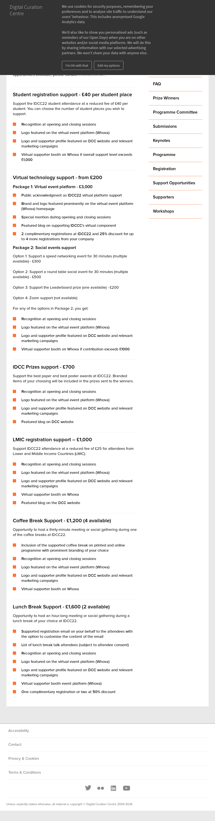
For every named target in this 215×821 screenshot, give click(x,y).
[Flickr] (100, 788)
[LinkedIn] (113, 788)
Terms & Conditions (24, 772)
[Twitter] (88, 788)
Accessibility (18, 731)
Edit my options (109, 65)
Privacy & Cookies (23, 759)
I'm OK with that (76, 65)
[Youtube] (126, 788)
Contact (14, 745)
